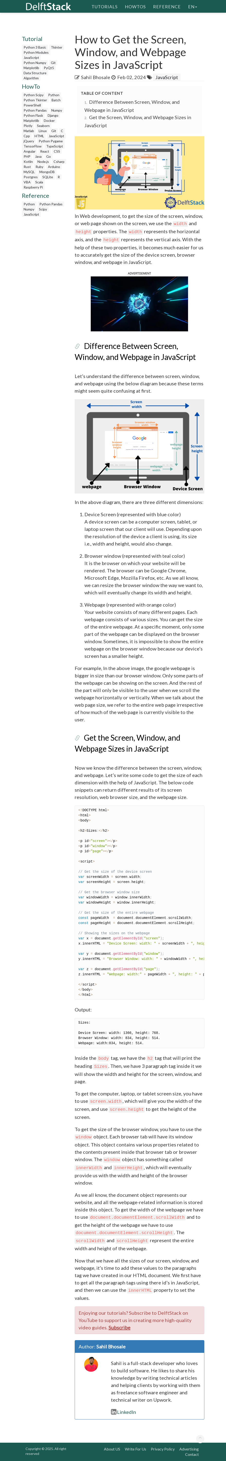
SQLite (47, 177)
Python (53, 95)
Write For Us (135, 1449)
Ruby (39, 167)
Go (48, 156)
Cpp (27, 136)
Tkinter (56, 47)
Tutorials (104, 6)
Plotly (28, 126)
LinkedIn (123, 1412)
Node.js (43, 161)
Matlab (29, 131)
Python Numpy (35, 63)
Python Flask (33, 115)
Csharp (59, 161)
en (192, 6)
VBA (27, 182)
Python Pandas (35, 110)
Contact (192, 1454)
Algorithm (31, 78)
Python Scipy (34, 95)
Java (38, 156)
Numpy (56, 110)
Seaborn (43, 126)
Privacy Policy (163, 1449)
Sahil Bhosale (95, 77)
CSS (57, 151)
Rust (27, 167)
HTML (39, 136)
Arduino (54, 167)
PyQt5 (49, 68)
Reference (167, 6)
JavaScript (31, 57)
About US (112, 1449)
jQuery (29, 141)
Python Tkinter (35, 100)
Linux (43, 131)
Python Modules (36, 52)
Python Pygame (51, 141)
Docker (49, 120)
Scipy (43, 209)
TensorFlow (33, 146)
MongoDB (47, 172)
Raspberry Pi (33, 187)
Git (53, 63)
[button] (139, 303)
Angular (30, 151)
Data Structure (35, 73)
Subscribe (119, 1327)
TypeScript (54, 146)
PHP (27, 156)
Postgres (31, 177)
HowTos (135, 6)
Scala (39, 182)
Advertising (189, 1449)
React (44, 151)
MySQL (29, 172)
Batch (56, 100)
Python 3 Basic (35, 47)
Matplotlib (31, 68)
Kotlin (28, 161)
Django (53, 115)
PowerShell (32, 105)
